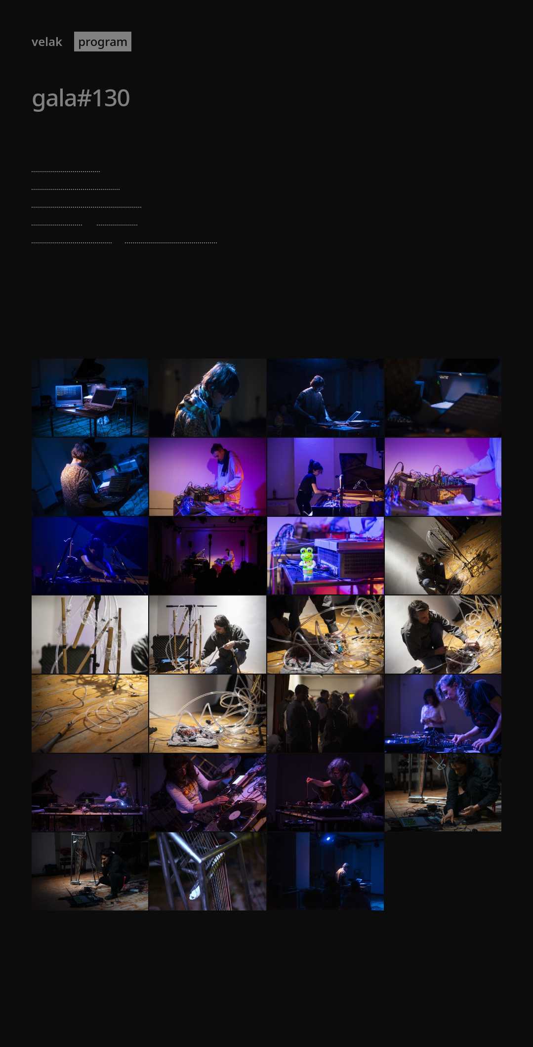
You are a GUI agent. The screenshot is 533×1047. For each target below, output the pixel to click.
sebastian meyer (171, 235)
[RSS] (500, 1010)
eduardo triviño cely (87, 199)
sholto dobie (66, 163)
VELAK (47, 41)
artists (157, 41)
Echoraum (103, 133)
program (102, 41)
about (267, 41)
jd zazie (117, 217)
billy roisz (57, 217)
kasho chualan (72, 235)
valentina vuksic (76, 181)
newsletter (213, 41)
